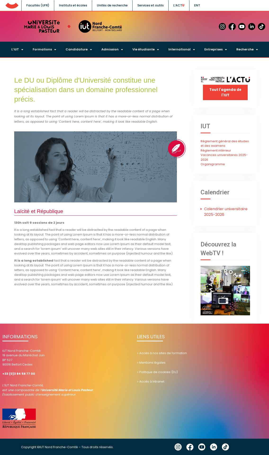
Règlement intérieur (216, 150)
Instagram (178, 447)
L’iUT (17, 50)
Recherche (247, 50)
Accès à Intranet (151, 381)
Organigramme (213, 164)
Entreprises (215, 50)
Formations (44, 50)
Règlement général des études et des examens (225, 143)
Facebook (190, 447)
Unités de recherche (112, 5)
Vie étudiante (145, 50)
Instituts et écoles (73, 5)
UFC (11, 4)
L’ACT (177, 5)
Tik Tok (225, 447)
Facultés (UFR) (37, 5)
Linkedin (214, 447)
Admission (112, 50)
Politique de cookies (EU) (158, 371)
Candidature (79, 50)
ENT (197, 5)
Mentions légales (152, 362)
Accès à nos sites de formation (163, 352)
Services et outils (150, 5)
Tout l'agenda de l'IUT (225, 92)
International (181, 50)
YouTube (202, 447)
